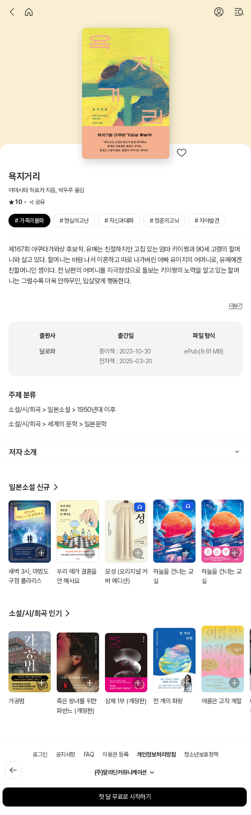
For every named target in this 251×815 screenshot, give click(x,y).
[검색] (239, 11)
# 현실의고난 (74, 220)
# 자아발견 (207, 220)
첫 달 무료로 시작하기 (125, 797)
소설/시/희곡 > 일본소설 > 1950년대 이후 (62, 410)
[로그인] (218, 11)
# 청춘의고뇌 (164, 220)
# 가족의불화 (29, 220)
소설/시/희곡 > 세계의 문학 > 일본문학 (57, 424)
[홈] (28, 11)
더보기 (236, 305)
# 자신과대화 (119, 220)
